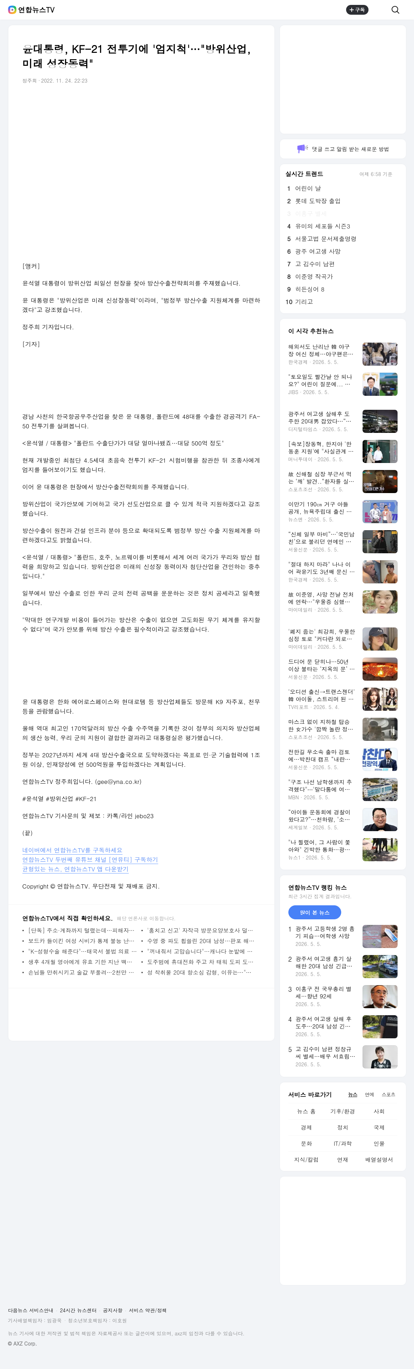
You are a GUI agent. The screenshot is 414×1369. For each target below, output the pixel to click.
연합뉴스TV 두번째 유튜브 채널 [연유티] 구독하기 (90, 859)
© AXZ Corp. (22, 1344)
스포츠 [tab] (388, 1094)
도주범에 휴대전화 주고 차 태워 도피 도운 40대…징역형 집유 (202, 962)
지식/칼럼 (306, 1160)
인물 (379, 1143)
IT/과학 (343, 1143)
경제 (306, 1127)
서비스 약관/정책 (148, 1310)
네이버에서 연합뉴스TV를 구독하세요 (72, 850)
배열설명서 (379, 1160)
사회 (379, 1111)
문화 (306, 1143)
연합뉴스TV (36, 9)
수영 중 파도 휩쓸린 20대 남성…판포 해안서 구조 (202, 941)
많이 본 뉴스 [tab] (315, 912)
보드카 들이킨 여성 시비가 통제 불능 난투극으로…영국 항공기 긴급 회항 (83, 941)
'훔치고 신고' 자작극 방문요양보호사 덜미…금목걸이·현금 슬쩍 (202, 930)
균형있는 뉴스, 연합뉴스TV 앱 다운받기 (75, 869)
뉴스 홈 (306, 1111)
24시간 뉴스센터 (78, 1310)
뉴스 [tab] (352, 1094)
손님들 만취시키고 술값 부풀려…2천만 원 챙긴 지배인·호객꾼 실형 (83, 972)
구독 (357, 9)
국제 (379, 1127)
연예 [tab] (369, 1094)
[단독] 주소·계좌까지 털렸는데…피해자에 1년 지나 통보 (83, 930)
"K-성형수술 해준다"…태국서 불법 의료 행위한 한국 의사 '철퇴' (83, 951)
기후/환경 (342, 1111)
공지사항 (112, 1310)
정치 (342, 1127)
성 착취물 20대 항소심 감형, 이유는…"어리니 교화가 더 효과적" (202, 972)
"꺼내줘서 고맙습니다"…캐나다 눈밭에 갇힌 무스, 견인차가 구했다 (202, 951)
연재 (342, 1160)
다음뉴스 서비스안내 (31, 1310)
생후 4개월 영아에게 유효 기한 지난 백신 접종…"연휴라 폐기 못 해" (83, 962)
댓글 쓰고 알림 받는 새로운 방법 (342, 149)
